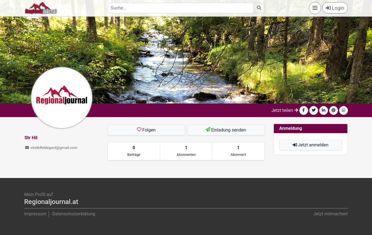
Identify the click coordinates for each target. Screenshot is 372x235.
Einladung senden (226, 130)
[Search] (180, 8)
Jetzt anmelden (311, 145)
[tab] (134, 151)
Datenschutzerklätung (73, 213)
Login (335, 8)
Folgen (146, 130)
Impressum (35, 213)
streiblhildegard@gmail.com (51, 147)
